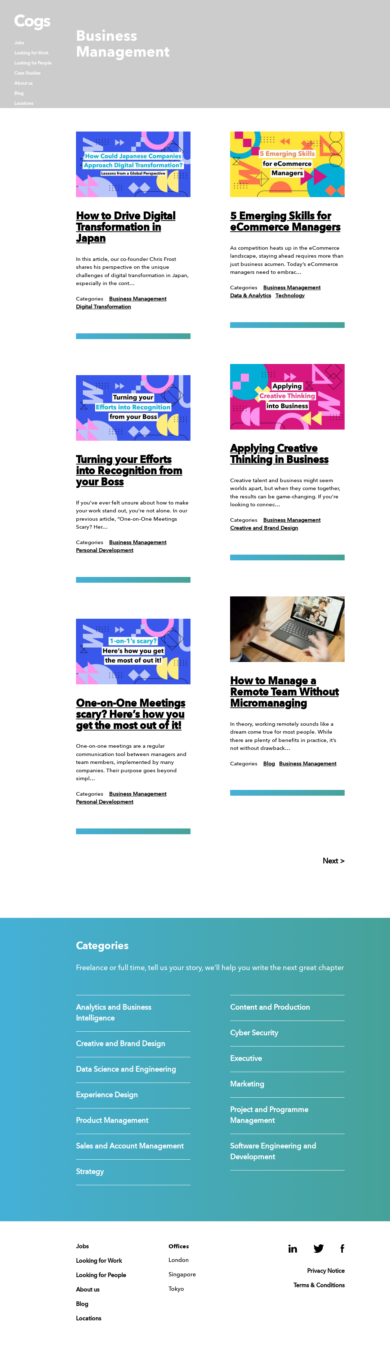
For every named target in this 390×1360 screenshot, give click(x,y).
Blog (19, 94)
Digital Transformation (103, 307)
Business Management (137, 299)
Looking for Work (31, 53)
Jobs (19, 43)
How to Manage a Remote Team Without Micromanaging (284, 693)
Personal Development (104, 551)
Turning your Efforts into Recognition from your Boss (129, 471)
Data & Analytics (250, 296)
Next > (334, 861)
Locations (23, 104)
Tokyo (176, 1289)
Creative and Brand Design (264, 528)
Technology (290, 296)
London (179, 1260)
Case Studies (27, 73)
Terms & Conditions (319, 1286)
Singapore (182, 1275)
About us (23, 83)
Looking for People (32, 63)
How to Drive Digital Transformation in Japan (125, 228)
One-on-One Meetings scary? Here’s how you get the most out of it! (130, 715)
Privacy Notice (326, 1271)
